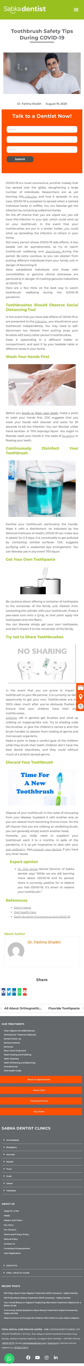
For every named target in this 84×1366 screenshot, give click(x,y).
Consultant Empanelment (17, 1248)
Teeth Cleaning (11, 1059)
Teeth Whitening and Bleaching (19, 1063)
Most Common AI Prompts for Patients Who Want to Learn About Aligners (41, 1318)
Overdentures (11, 1066)
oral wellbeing (15, 849)
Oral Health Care (25, 912)
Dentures (8, 1047)
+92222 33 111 (8, 1343)
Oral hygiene (22, 907)
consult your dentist (47, 849)
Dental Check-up (12, 1039)
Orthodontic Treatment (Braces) (20, 1035)
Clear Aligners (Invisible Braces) (19, 1031)
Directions (53, 1343)
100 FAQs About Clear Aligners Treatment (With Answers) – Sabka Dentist (41, 1293)
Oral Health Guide (12, 1070)
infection (30, 196)
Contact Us (9, 1243)
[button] (76, 10)
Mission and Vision (13, 1220)
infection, (41, 321)
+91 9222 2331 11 (21, 1347)
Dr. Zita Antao (28, 869)
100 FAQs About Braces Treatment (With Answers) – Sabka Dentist (37, 1298)
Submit (20, 159)
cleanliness (53, 251)
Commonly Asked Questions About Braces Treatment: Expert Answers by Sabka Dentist (41, 1311)
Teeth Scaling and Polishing (17, 1055)
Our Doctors (10, 1229)
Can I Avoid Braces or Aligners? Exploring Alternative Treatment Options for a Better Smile (42, 1304)
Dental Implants (12, 1043)
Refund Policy (11, 1239)
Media (7, 1215)
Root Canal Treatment (15, 1051)
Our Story (9, 1225)
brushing (68, 435)
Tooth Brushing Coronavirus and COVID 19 (42, 916)
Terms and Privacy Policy (16, 1234)
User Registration (12, 1253)
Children (11, 717)
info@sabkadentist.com (34, 1343)
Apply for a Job (11, 1211)
